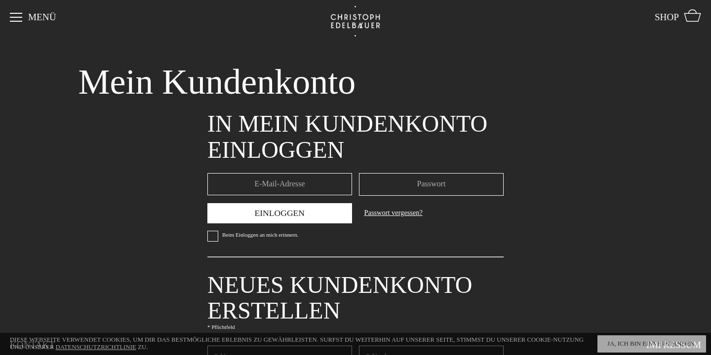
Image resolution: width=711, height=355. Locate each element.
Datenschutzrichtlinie (95, 347)
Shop (667, 17)
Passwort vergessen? (393, 212)
